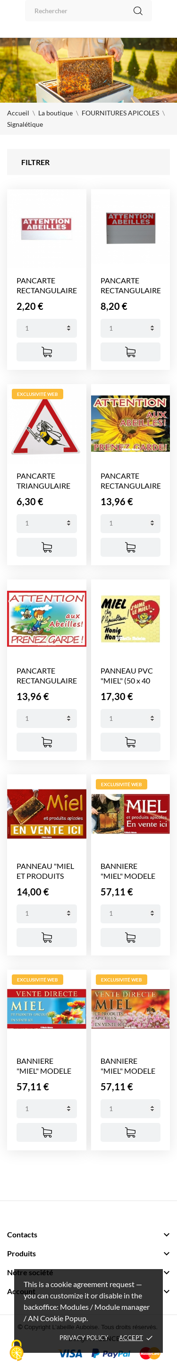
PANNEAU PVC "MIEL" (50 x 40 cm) (127, 680)
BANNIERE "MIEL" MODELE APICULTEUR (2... (129, 875)
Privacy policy (83, 1337)
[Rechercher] (88, 10)
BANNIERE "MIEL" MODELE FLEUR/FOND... (44, 1070)
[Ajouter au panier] (47, 351)
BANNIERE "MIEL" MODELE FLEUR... (128, 1070)
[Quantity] (47, 328)
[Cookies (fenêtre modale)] (16, 1351)
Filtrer (35, 162)
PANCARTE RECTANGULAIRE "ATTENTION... (47, 290)
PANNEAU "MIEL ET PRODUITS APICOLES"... (45, 875)
